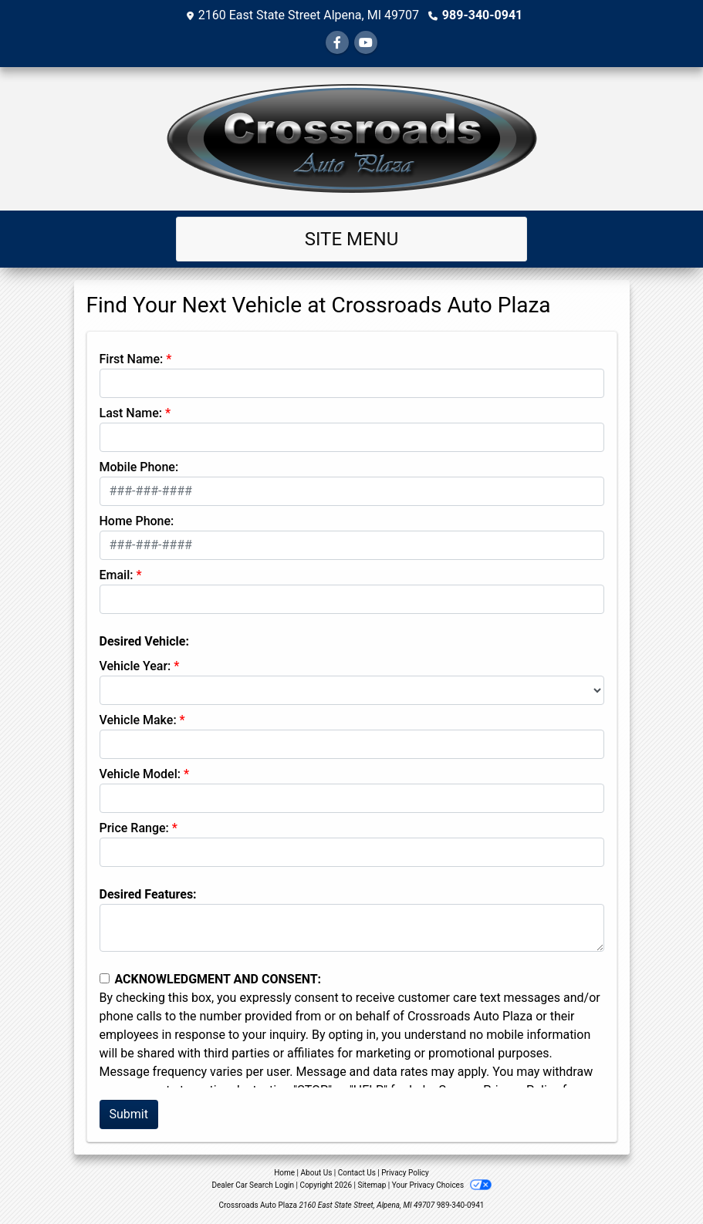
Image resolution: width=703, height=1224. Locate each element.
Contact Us (357, 1172)
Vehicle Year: (135, 666)
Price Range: (134, 828)
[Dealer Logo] (351, 138)
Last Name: (131, 413)
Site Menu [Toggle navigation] (352, 239)
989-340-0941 (482, 15)
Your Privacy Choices (442, 1185)
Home (284, 1172)
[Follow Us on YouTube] (365, 43)
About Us (317, 1172)
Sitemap (371, 1185)
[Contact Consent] (105, 978)
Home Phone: (137, 521)
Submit (129, 1114)
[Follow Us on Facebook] (337, 43)
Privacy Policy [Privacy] (405, 1172)
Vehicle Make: (138, 720)
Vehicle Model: (140, 774)
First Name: (132, 359)
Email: (117, 575)
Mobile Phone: (139, 467)
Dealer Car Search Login (252, 1185)
